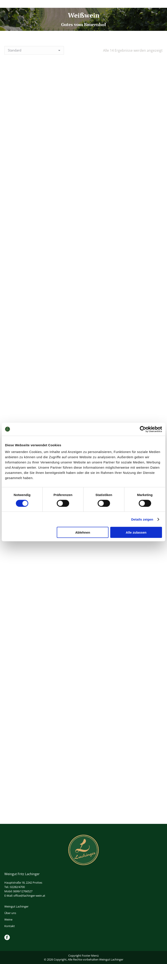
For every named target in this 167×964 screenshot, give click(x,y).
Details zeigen (142, 519)
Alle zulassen (136, 532)
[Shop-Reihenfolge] (34, 50)
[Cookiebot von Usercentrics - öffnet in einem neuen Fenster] (143, 429)
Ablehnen (82, 532)
